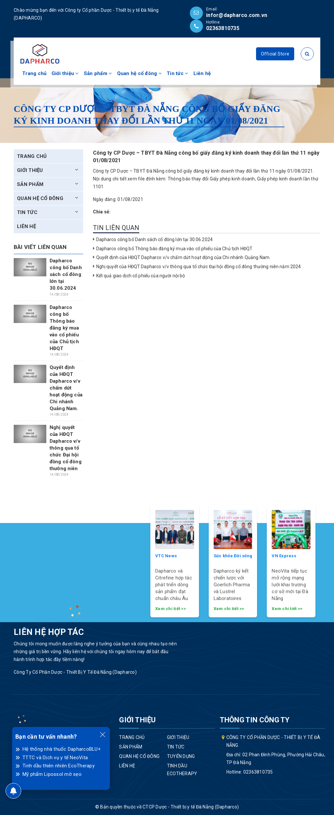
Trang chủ (34, 73)
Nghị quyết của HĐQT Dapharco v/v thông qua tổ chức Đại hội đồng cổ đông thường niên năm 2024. (199, 266)
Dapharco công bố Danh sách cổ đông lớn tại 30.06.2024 (154, 239)
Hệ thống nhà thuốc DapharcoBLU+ (62, 749)
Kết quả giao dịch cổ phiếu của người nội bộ (140, 275)
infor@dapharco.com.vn (236, 15)
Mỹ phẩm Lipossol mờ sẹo (52, 774)
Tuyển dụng (181, 756)
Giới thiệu (65, 73)
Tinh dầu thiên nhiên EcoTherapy (59, 766)
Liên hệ (202, 73)
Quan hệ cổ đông (139, 73)
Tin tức (177, 73)
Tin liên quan (116, 228)
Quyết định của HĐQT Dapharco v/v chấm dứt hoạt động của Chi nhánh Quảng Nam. (183, 257)
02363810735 (222, 28)
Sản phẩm (98, 73)
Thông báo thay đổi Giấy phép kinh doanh (211, 178)
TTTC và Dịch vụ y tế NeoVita (55, 758)
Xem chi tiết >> (170, 608)
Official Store (275, 53)
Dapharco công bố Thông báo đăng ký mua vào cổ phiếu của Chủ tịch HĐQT (174, 248)
